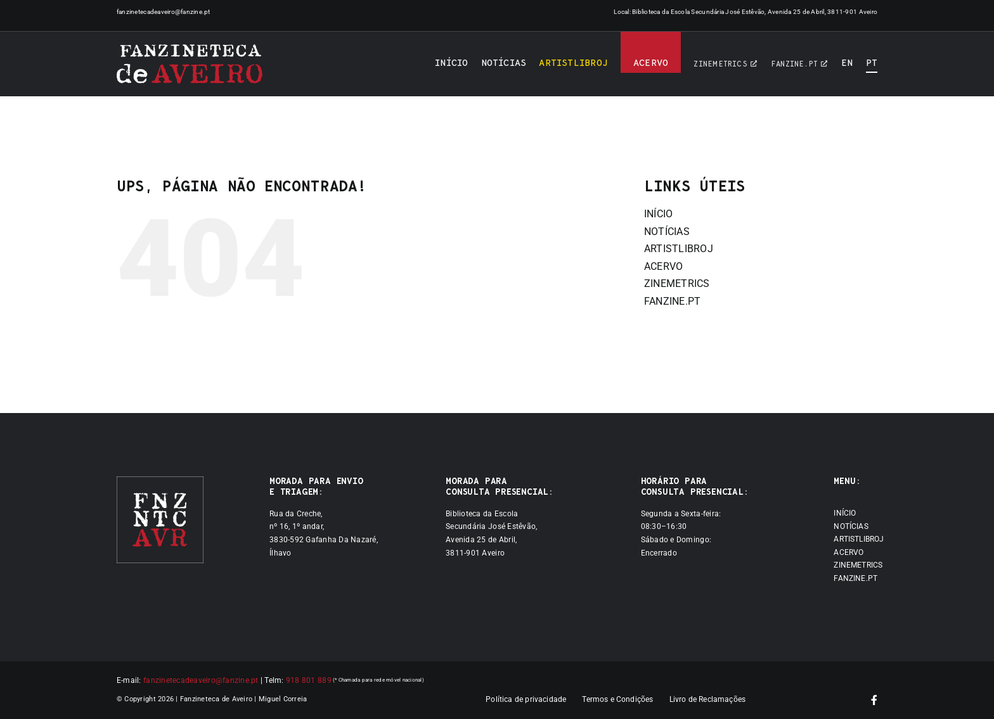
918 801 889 (309, 680)
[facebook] (874, 700)
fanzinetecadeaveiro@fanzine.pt (163, 11)
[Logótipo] (189, 64)
